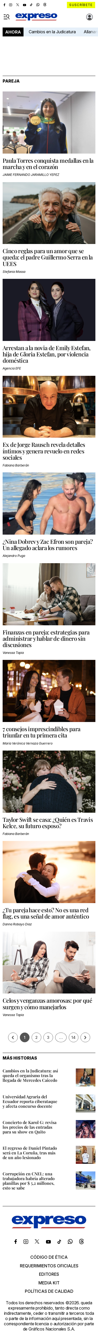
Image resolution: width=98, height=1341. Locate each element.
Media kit (49, 1282)
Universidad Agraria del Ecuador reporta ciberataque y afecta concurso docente (30, 1101)
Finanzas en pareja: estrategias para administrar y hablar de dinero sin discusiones (46, 638)
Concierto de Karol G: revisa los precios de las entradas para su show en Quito (29, 1127)
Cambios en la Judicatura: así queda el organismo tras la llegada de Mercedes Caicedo (30, 1075)
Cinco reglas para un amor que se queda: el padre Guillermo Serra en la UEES (48, 257)
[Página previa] (13, 1037)
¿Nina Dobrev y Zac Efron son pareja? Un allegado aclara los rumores (48, 545)
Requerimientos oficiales (49, 1265)
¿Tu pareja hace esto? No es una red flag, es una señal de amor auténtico (46, 913)
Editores (49, 1274)
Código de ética (49, 1257)
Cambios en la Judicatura (52, 31)
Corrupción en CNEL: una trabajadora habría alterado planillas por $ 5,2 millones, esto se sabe (29, 1181)
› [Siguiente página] (85, 1037)
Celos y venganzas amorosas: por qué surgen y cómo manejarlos (47, 1003)
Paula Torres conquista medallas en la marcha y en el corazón (48, 163)
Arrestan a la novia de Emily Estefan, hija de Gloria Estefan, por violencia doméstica (47, 354)
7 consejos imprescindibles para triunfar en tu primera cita (41, 732)
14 (73, 1037)
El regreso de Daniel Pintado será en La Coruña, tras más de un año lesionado (30, 1152)
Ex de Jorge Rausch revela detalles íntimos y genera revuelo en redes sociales (44, 451)
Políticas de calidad (49, 1291)
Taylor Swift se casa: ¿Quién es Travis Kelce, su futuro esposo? (48, 823)
